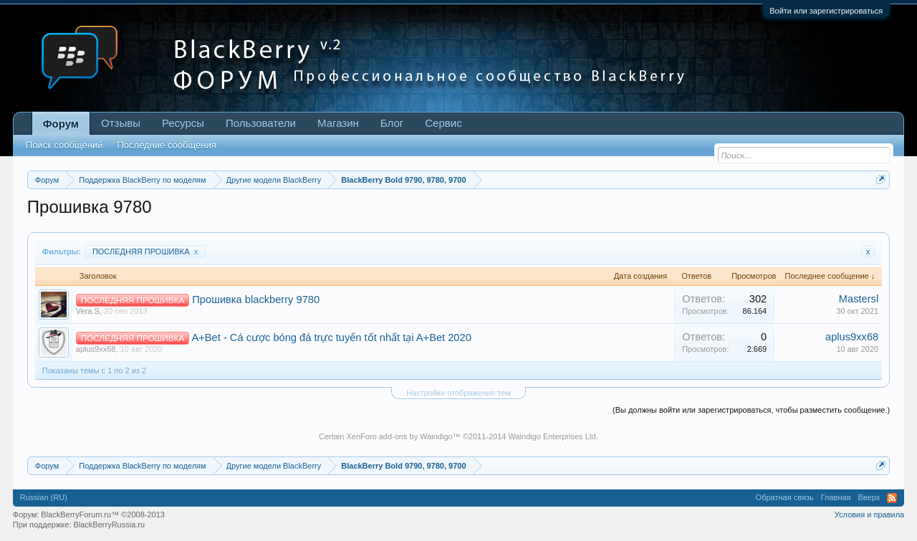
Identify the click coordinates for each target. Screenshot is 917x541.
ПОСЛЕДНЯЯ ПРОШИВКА (145, 251)
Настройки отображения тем (458, 392)
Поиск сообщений (64, 145)
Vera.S (88, 311)
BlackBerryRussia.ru (109, 524)
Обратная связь (785, 497)
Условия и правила (869, 514)
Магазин (338, 123)
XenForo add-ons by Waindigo (399, 436)
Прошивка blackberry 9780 (256, 299)
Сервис (443, 123)
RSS (892, 498)
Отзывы (120, 123)
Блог (391, 123)
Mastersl (858, 299)
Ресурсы (183, 123)
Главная (836, 497)
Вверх (869, 497)
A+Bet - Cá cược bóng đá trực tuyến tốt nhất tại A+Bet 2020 (331, 337)
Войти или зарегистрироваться (826, 10)
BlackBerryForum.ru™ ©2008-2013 (103, 514)
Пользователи (261, 123)
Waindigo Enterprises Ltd (552, 436)
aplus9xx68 (96, 349)
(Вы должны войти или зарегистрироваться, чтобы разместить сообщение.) (751, 410)
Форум (61, 124)
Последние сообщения (166, 145)
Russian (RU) (43, 497)
